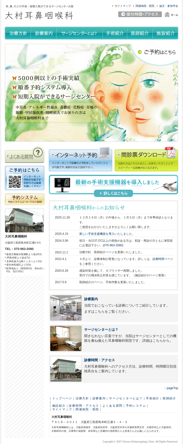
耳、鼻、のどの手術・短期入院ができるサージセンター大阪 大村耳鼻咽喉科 (39, 12)
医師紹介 (169, 398)
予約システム (136, 405)
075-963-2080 (113, 245)
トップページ (62, 398)
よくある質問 (112, 405)
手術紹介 (152, 398)
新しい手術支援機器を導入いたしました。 (107, 234)
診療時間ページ (162, 259)
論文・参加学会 (168, 5)
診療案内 (91, 299)
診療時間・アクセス (99, 360)
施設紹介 (59, 405)
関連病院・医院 (87, 409)
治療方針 (82, 398)
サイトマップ (62, 409)
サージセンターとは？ (101, 329)
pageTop (172, 388)
